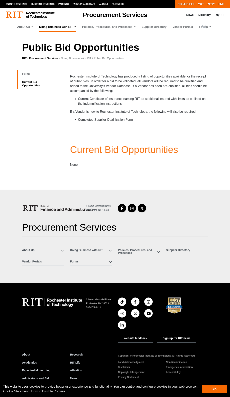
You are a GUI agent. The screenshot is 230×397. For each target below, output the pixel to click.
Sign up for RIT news (176, 338)
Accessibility (173, 372)
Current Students (42, 4)
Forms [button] (74, 261)
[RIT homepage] (30, 14)
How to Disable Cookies (48, 391)
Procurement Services (44, 58)
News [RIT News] (74, 378)
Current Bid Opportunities (35, 87)
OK (214, 389)
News (190, 14)
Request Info (186, 4)
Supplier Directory (154, 26)
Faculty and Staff (84, 4)
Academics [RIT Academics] (29, 362)
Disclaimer (124, 367)
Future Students (16, 4)
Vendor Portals (183, 26)
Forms (28, 74)
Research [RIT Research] (76, 354)
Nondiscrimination (176, 362)
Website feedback (135, 338)
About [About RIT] (26, 354)
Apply (211, 4)
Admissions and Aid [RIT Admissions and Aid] (35, 378)
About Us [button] (23, 26)
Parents (63, 4)
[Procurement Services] (58, 208)
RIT (24, 58)
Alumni (103, 4)
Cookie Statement (16, 391)
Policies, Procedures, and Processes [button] (107, 26)
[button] (204, 26)
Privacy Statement (128, 377)
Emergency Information (179, 367)
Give (221, 4)
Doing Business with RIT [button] (56, 26)
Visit (201, 4)
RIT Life (75, 362)
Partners (118, 4)
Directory (204, 14)
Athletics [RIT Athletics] (76, 370)
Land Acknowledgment (131, 362)
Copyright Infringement (131, 372)
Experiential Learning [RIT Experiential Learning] (36, 370)
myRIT (219, 14)
